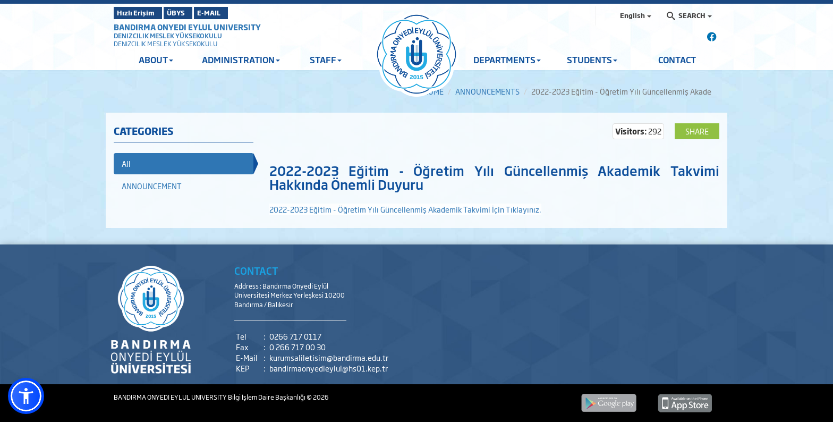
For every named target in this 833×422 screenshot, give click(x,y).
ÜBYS (192, 13)
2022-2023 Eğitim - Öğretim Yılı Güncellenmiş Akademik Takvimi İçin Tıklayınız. (405, 209)
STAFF (326, 59)
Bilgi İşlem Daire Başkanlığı (267, 397)
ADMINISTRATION (241, 59)
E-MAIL (241, 13)
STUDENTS (592, 59)
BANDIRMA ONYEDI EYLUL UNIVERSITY (187, 26)
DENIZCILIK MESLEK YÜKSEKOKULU (168, 35)
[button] (26, 396)
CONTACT (677, 59)
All (126, 163)
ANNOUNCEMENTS (487, 91)
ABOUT (156, 59)
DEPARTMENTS (507, 59)
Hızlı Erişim (140, 13)
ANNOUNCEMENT (152, 185)
